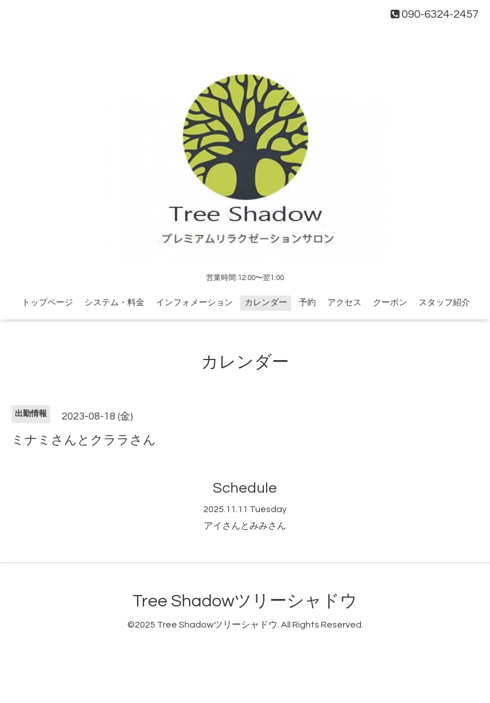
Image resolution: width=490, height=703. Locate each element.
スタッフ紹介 (444, 302)
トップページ (47, 302)
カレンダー (265, 302)
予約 (307, 302)
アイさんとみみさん (245, 525)
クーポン (390, 302)
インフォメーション (194, 302)
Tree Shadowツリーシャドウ (245, 601)
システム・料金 (114, 302)
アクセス (344, 302)
